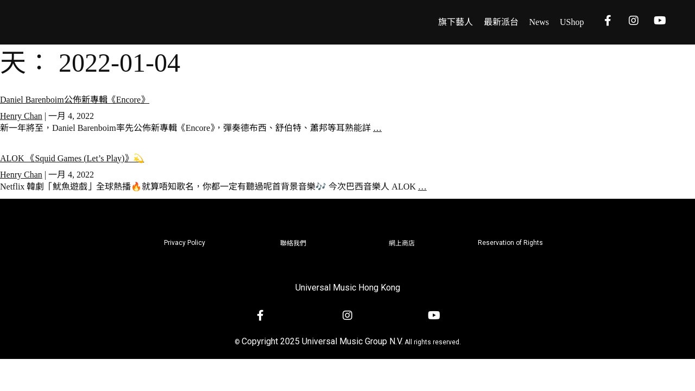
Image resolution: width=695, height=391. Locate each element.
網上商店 (402, 243)
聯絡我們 (293, 243)
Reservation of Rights (510, 243)
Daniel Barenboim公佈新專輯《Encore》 (74, 99)
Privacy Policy (184, 243)
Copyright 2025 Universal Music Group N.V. (322, 341)
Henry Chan (21, 116)
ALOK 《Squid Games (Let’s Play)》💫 (72, 158)
